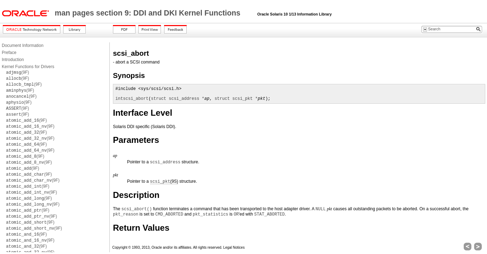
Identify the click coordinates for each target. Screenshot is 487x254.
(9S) (164, 181)
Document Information (22, 45)
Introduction (13, 59)
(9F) (17, 72)
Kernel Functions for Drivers (28, 66)
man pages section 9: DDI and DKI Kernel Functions (148, 13)
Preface (9, 52)
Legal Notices (234, 247)
